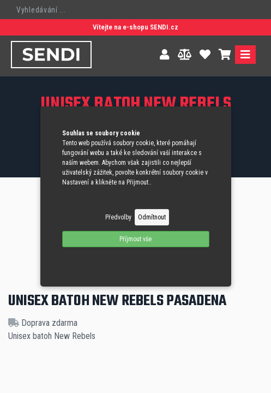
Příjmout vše (135, 239)
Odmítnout (152, 217)
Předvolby (118, 217)
